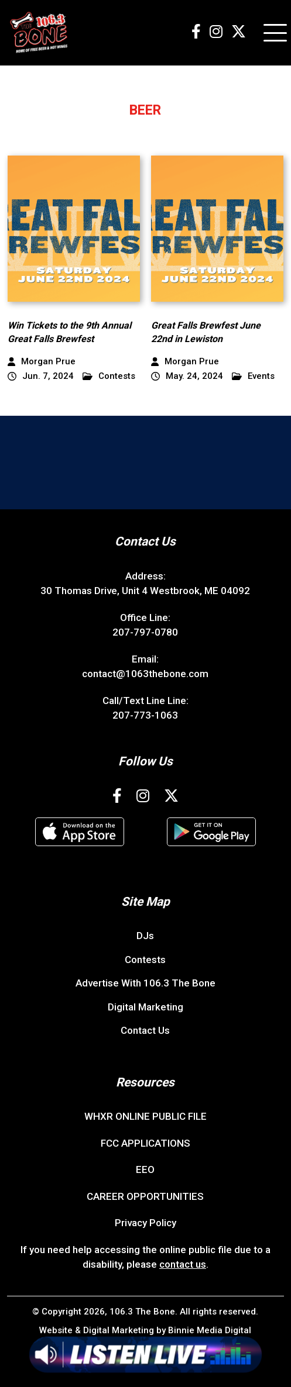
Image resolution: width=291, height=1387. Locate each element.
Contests (109, 376)
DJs (145, 935)
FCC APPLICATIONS (145, 1143)
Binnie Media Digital (209, 1330)
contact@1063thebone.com (145, 673)
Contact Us (145, 1030)
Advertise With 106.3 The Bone (145, 983)
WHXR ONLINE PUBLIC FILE (145, 1116)
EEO (145, 1169)
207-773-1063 (145, 715)
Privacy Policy (145, 1223)
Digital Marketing (145, 1007)
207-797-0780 (145, 632)
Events (253, 376)
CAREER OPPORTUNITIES (145, 1196)
